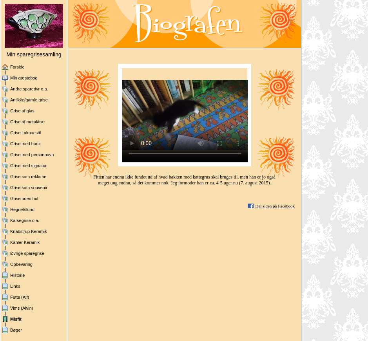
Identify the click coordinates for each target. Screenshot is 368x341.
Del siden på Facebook (275, 206)
